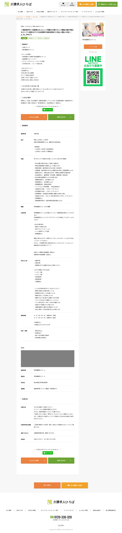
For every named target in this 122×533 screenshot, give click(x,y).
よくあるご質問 (99, 12)
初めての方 (30, 12)
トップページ (19, 16)
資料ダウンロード (52, 12)
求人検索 (20, 12)
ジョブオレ (61, 525)
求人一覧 (35, 16)
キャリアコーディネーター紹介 (69, 12)
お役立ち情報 (40, 12)
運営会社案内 (97, 510)
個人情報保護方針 (111, 510)
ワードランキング (87, 12)
